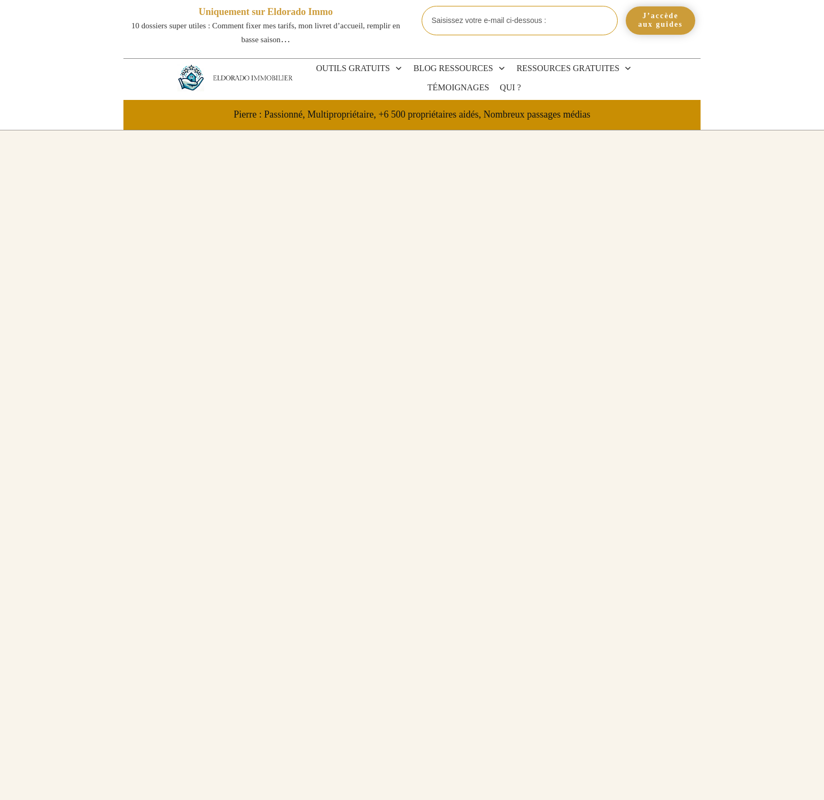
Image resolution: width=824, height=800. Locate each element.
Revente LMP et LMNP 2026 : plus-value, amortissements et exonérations (618, 596)
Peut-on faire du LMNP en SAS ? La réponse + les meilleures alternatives (623, 680)
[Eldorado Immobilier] (190, 77)
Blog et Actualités (623, 471)
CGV (397, 780)
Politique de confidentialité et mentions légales (565, 780)
